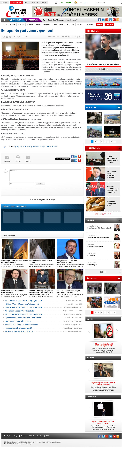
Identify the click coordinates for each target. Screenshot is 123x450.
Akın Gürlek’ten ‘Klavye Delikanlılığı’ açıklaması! (23, 301)
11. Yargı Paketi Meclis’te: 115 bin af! (19, 331)
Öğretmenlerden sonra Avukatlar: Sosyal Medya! (23, 318)
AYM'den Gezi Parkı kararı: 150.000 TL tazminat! (23, 307)
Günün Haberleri (16, 2)
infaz (49, 146)
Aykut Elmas (100, 264)
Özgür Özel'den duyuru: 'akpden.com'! (62, 20)
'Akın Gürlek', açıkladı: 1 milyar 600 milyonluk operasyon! (112, 174)
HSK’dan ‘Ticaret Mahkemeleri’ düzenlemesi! (22, 304)
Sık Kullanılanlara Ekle (36, 436)
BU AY (109, 214)
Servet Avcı (100, 245)
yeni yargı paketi (20, 146)
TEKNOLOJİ (91, 397)
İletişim (23, 436)
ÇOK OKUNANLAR (93, 148)
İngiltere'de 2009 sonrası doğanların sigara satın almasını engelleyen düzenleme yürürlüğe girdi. (103, 348)
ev (47, 146)
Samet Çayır (100, 255)
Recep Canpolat (100, 227)
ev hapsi (38, 146)
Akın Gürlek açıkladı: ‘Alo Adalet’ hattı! (19, 311)
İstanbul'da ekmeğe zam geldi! (111, 204)
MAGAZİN (90, 358)
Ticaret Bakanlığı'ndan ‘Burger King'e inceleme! (112, 159)
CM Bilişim (29, 444)
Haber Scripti (21, 444)
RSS (47, 436)
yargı (33, 146)
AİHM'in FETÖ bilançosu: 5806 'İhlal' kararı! (21, 325)
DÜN (96, 214)
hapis (43, 146)
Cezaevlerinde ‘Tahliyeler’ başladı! (18, 321)
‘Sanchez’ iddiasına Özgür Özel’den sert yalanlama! (113, 189)
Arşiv (25, 2)
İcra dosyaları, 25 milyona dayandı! (18, 328)
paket (29, 146)
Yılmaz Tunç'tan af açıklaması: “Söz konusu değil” (24, 314)
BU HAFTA (103, 214)
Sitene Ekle (34, 2)
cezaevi (54, 146)
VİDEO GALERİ (91, 278)
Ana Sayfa (5, 2)
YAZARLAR (90, 220)
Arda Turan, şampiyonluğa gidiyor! (103, 64)
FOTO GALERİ (91, 107)
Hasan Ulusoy (100, 236)
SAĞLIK (90, 319)
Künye (16, 436)
